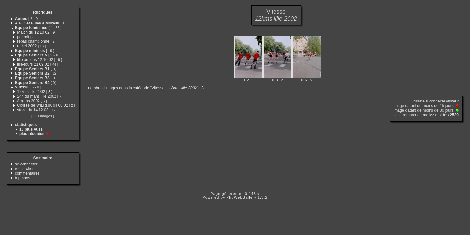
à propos (22, 178)
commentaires (27, 173)
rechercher (24, 168)
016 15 (306, 80)
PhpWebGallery (242, 197)
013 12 (277, 80)
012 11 (248, 80)
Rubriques (42, 12)
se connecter (26, 164)
